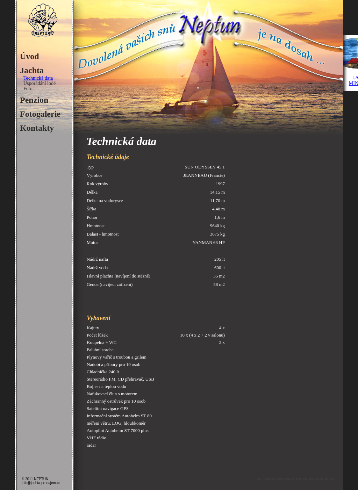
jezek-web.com (325, 479)
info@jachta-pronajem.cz (41, 483)
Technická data (38, 78)
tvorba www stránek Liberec (294, 479)
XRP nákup (265, 479)
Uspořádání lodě (39, 83)
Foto (28, 88)
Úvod (29, 56)
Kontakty (37, 127)
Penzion (34, 100)
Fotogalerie (40, 113)
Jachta (32, 70)
